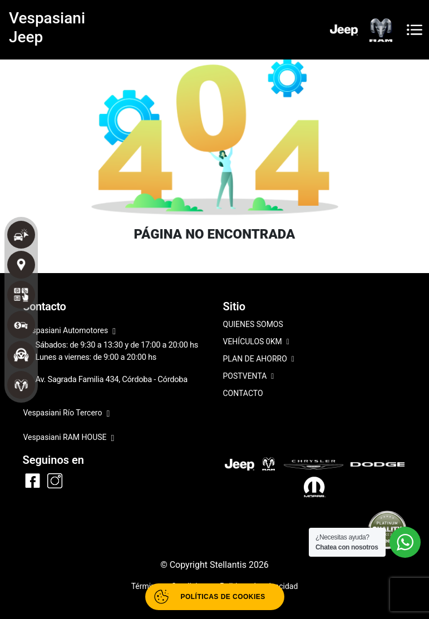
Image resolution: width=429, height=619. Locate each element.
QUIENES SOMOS (253, 324)
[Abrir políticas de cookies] (214, 596)
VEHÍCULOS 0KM (256, 342)
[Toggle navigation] (414, 29)
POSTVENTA (248, 377)
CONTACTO (243, 393)
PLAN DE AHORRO (258, 359)
